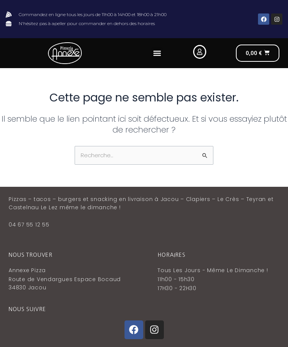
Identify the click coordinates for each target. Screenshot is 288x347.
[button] (157, 53)
